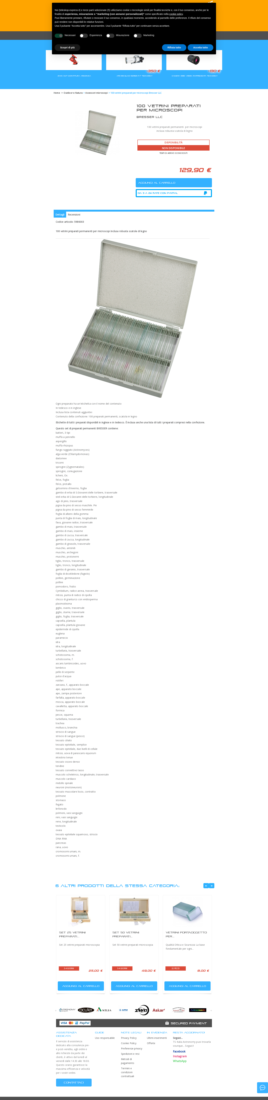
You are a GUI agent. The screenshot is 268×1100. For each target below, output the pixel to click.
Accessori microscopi (96, 92)
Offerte (151, 1043)
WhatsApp (180, 1061)
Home (57, 92)
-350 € (153, 71)
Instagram (180, 1056)
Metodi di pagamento (127, 1061)
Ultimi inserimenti (157, 1037)
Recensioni (74, 214)
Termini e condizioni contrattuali (127, 1072)
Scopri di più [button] (67, 47)
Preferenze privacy (131, 1048)
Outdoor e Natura (73, 92)
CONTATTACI (74, 1082)
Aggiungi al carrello (79, 985)
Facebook (179, 1051)
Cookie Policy (128, 1043)
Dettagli (59, 214)
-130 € (214, 71)
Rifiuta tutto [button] (174, 47)
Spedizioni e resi (130, 1053)
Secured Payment (189, 1023)
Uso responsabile (105, 1037)
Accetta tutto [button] (200, 47)
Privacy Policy (129, 1037)
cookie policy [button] (176, 14)
